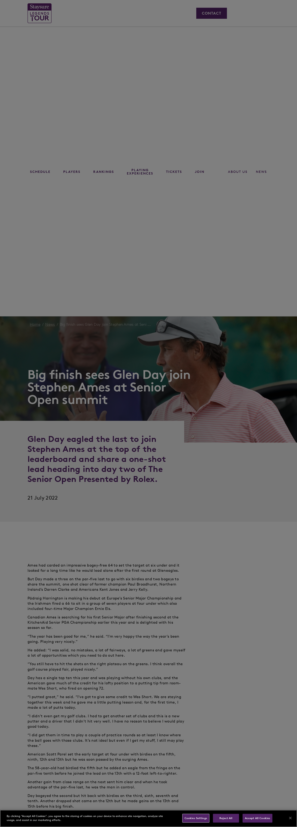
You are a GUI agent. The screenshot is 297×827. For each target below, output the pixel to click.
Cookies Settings (196, 818)
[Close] (290, 818)
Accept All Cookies (257, 818)
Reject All (225, 818)
